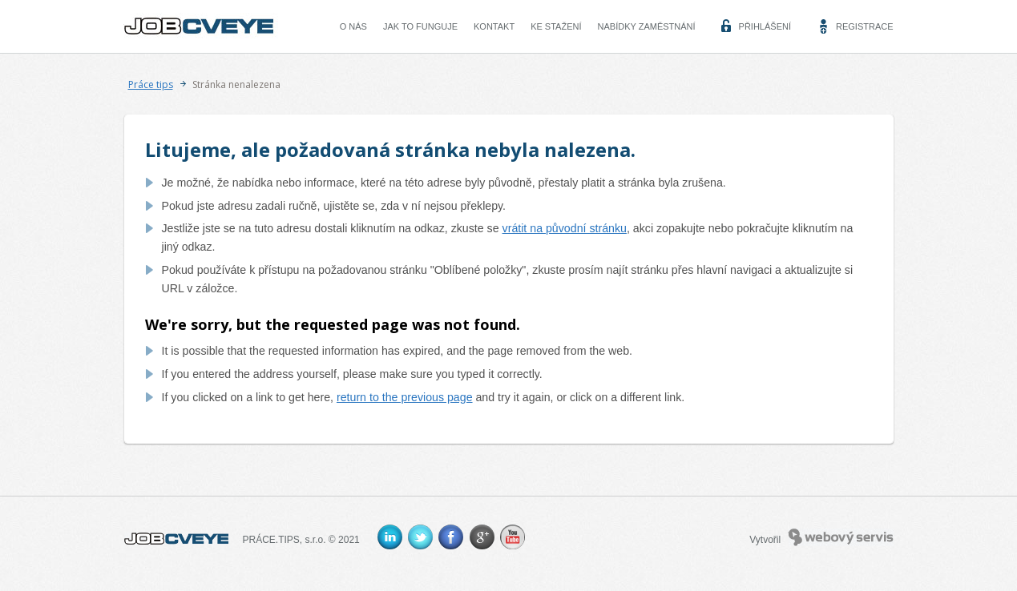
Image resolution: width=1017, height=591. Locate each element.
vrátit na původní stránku (564, 228)
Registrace (865, 26)
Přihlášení (765, 26)
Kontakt (494, 26)
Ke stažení (556, 26)
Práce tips (150, 84)
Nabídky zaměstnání (647, 26)
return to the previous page (405, 397)
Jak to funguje (420, 26)
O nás (353, 26)
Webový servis (841, 537)
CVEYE (202, 26)
